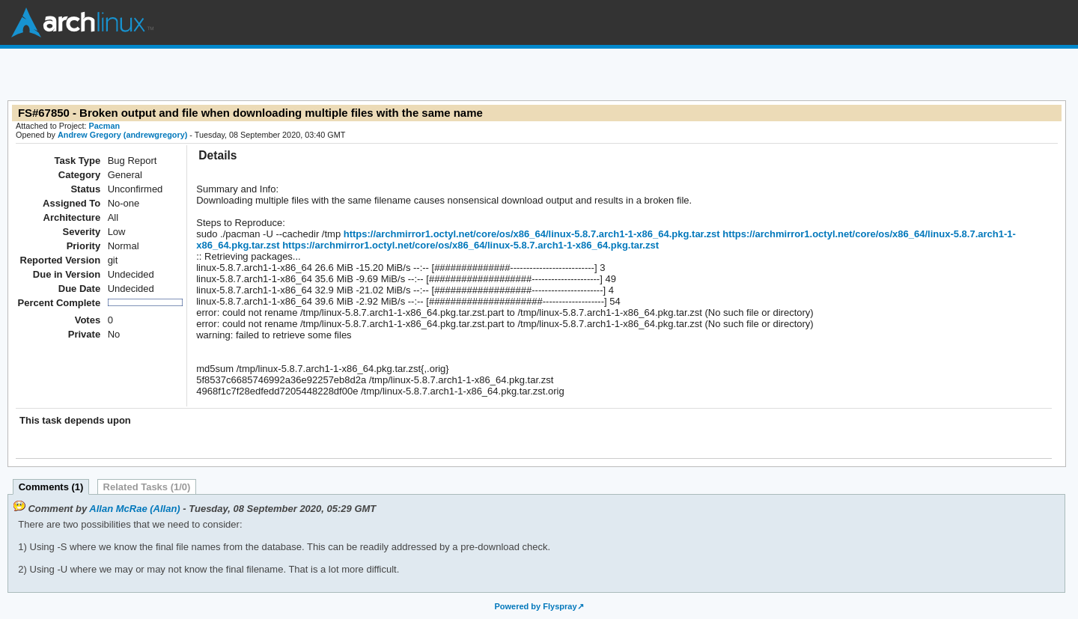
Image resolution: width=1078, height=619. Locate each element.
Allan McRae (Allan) (134, 508)
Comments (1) (51, 487)
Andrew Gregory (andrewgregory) (122, 134)
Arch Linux (82, 22)
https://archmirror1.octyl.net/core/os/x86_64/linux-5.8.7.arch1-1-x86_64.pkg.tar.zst (530, 234)
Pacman (105, 125)
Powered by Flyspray (535, 606)
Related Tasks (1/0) (147, 487)
